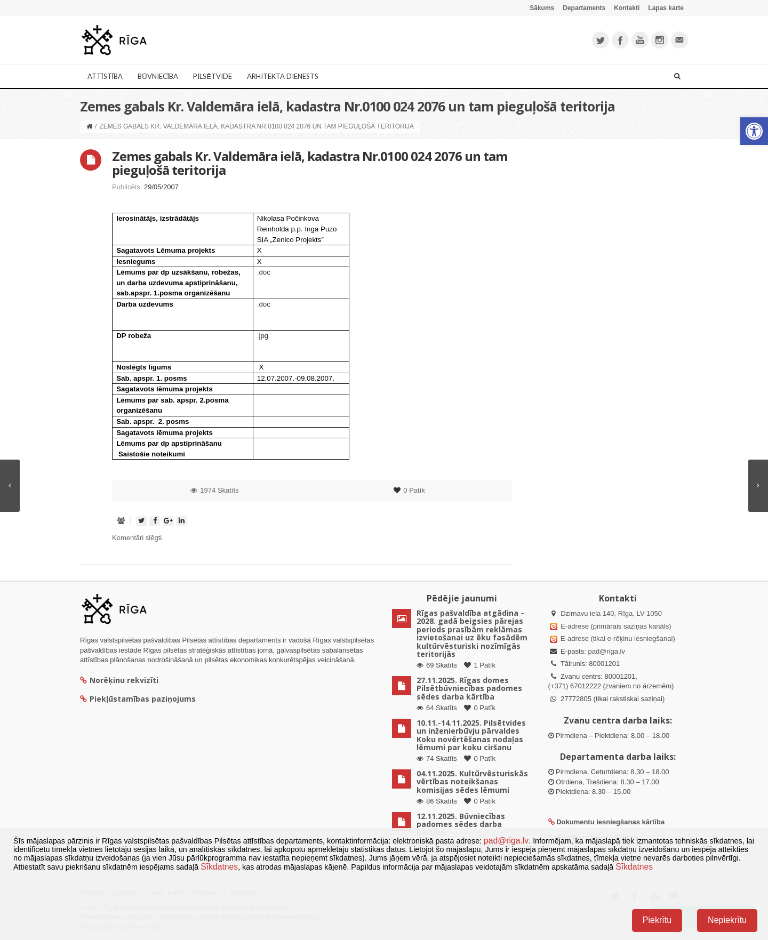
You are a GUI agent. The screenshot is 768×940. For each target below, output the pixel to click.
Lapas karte (666, 8)
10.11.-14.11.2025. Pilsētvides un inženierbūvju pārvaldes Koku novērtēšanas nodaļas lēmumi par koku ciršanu (471, 735)
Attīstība (105, 76)
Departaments (584, 8)
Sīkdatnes (219, 866)
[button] (754, 131)
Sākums (542, 8)
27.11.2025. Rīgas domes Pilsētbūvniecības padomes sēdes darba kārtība (469, 688)
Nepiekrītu (727, 920)
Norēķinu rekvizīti (119, 680)
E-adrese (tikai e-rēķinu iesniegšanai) (617, 638)
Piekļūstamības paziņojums (138, 699)
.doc (263, 272)
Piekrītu (657, 920)
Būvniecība (158, 76)
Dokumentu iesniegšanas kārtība (610, 822)
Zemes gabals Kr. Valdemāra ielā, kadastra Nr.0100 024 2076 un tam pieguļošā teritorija (309, 163)
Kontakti (626, 8)
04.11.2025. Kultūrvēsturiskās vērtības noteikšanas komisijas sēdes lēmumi (472, 781)
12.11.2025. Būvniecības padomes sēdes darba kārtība (461, 824)
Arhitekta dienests (282, 76)
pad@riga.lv (606, 651)
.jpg (263, 336)
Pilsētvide (212, 76)
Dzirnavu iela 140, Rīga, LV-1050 (611, 613)
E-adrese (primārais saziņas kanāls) (616, 626)
